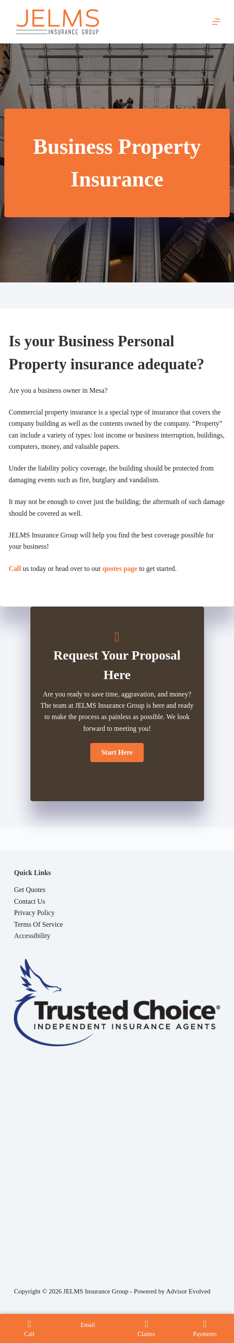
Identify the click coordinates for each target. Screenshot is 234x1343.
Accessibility (32, 935)
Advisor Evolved (188, 1291)
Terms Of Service (38, 924)
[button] (116, 752)
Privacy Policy (34, 912)
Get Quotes (29, 889)
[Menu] (216, 22)
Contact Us (29, 901)
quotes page (119, 568)
